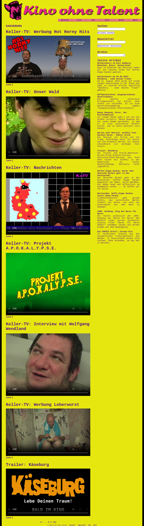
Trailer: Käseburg (27, 464)
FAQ (89, 525)
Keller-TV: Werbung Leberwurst (42, 404)
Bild (121, 20)
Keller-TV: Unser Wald (32, 92)
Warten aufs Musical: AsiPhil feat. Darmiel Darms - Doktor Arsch (117, 134)
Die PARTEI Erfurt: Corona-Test (115, 232)
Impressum (82, 525)
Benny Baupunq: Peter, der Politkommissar (112, 113)
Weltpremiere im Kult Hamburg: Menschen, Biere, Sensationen (114, 64)
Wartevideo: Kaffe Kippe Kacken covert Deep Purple (115, 194)
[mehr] (9, 85)
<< (41, 522)
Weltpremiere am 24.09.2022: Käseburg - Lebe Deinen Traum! (114, 78)
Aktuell (65, 20)
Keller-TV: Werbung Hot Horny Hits (47, 31)
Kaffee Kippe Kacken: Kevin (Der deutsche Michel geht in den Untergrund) (115, 173)
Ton (93, 20)
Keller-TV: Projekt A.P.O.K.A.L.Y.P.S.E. (31, 246)
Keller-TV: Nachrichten (34, 167)
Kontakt (72, 525)
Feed (94, 525)
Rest (135, 20)
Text (107, 20)
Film (79, 20)
